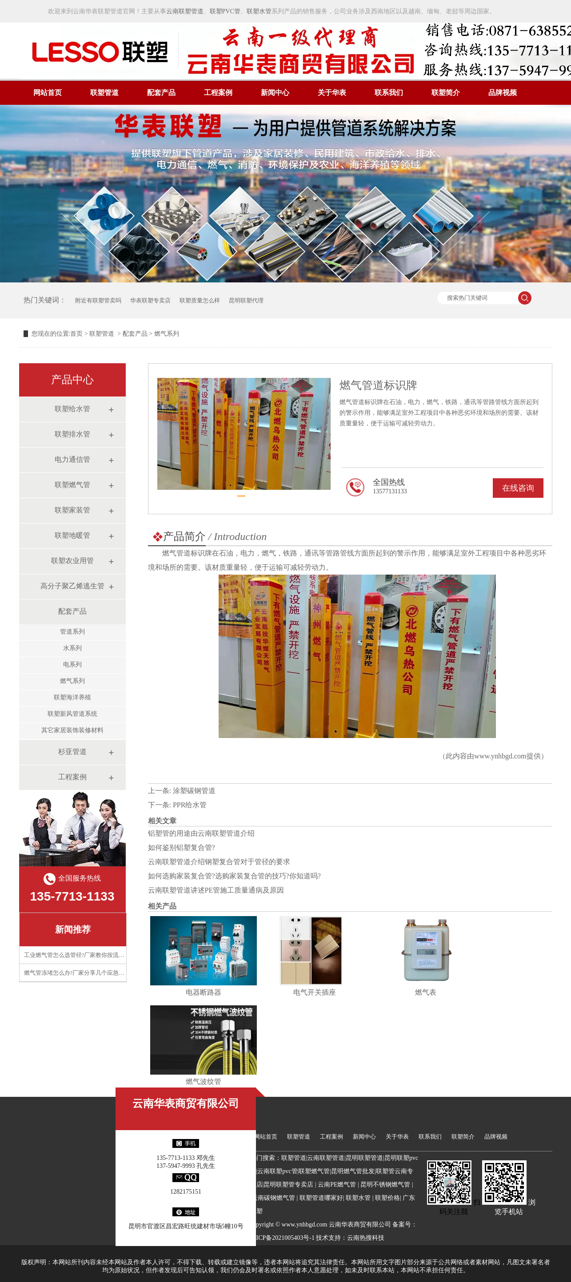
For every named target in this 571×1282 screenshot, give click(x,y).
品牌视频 (502, 92)
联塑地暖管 (72, 535)
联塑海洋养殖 (72, 697)
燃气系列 (72, 681)
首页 (76, 333)
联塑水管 (259, 11)
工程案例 (218, 92)
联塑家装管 (72, 510)
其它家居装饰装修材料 (72, 730)
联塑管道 (104, 92)
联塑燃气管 (72, 484)
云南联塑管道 (185, 11)
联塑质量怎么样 (200, 300)
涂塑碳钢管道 (194, 790)
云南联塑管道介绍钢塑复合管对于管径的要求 (219, 861)
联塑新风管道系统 (72, 713)
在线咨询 (518, 488)
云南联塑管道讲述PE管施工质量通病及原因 (216, 890)
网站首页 (47, 92)
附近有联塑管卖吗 (98, 300)
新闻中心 (275, 92)
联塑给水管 (72, 409)
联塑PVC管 (225, 11)
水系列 (72, 648)
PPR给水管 (190, 805)
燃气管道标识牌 (187, 553)
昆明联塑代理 (246, 300)
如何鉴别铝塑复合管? (181, 847)
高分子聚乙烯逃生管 (72, 586)
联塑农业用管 (72, 560)
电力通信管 (72, 459)
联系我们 (389, 92)
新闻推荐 (73, 929)
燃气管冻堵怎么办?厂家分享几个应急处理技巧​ (83, 972)
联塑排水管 (72, 434)
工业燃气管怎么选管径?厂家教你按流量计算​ (80, 955)
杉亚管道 (72, 751)
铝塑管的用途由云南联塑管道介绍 (201, 833)
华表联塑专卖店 (150, 300)
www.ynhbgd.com (500, 756)
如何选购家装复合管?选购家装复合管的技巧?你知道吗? (234, 876)
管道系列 (72, 631)
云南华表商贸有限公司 (185, 1103)
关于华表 (332, 92)
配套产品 (161, 92)
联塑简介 (445, 92)
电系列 (72, 664)
